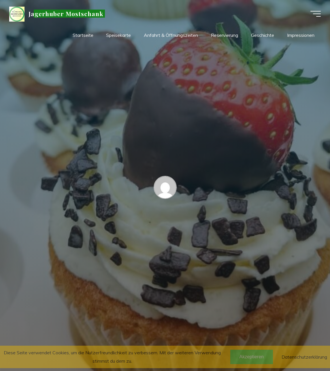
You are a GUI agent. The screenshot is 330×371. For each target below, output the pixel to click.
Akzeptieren (252, 356)
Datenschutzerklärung (304, 357)
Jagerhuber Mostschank (66, 13)
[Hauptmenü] (315, 14)
